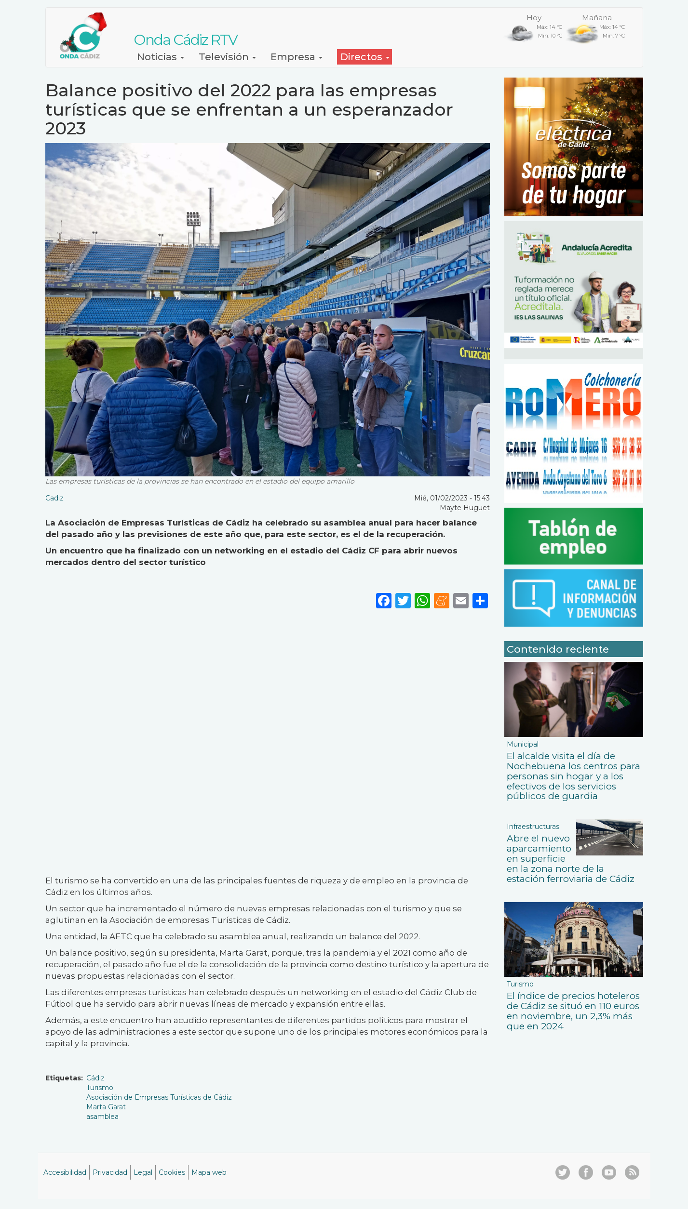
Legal (143, 1172)
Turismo (99, 1087)
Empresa (296, 57)
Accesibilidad (64, 1172)
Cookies (172, 1172)
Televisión (227, 57)
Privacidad (110, 1172)
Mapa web (209, 1172)
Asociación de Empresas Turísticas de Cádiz (159, 1097)
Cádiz (95, 1078)
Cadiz (54, 498)
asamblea (102, 1116)
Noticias (160, 57)
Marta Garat (106, 1107)
